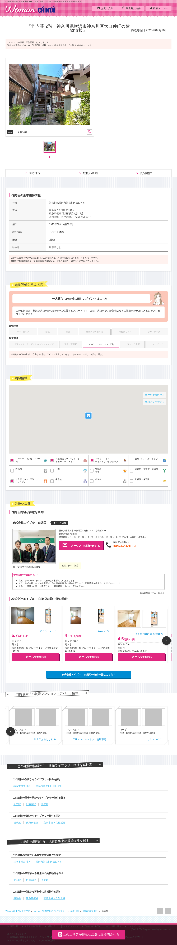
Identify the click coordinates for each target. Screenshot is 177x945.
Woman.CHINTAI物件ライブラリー (50, 911)
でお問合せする (81, 544)
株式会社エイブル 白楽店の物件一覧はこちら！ (88, 674)
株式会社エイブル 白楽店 (152, 593)
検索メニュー (159, 8)
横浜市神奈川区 (90, 911)
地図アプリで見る (154, 401)
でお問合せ (35, 657)
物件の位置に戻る (154, 395)
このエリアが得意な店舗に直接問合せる (88, 934)
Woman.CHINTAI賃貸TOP (18, 911)
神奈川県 (75, 911)
